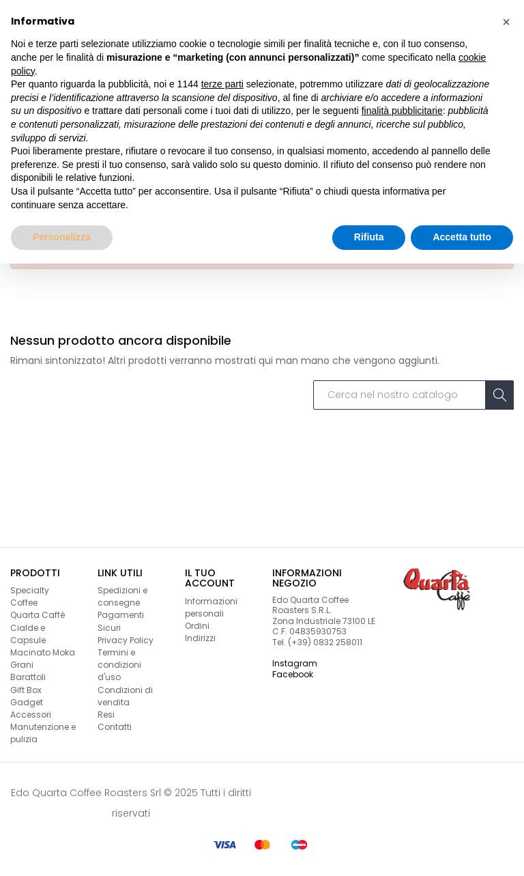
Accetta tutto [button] (462, 236)
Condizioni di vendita (125, 696)
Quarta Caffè (37, 615)
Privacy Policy (126, 640)
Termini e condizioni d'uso (119, 665)
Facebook (292, 674)
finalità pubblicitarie (402, 110)
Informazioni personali (211, 607)
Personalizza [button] (62, 236)
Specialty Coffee (29, 596)
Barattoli (28, 677)
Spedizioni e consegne (122, 596)
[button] (506, 22)
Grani (21, 664)
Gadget (26, 702)
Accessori (30, 714)
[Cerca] (413, 395)
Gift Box (26, 690)
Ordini (197, 626)
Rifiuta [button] (369, 236)
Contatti (115, 727)
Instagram (294, 663)
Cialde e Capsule (28, 634)
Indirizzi (200, 638)
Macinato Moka (42, 652)
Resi (106, 714)
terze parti (222, 84)
